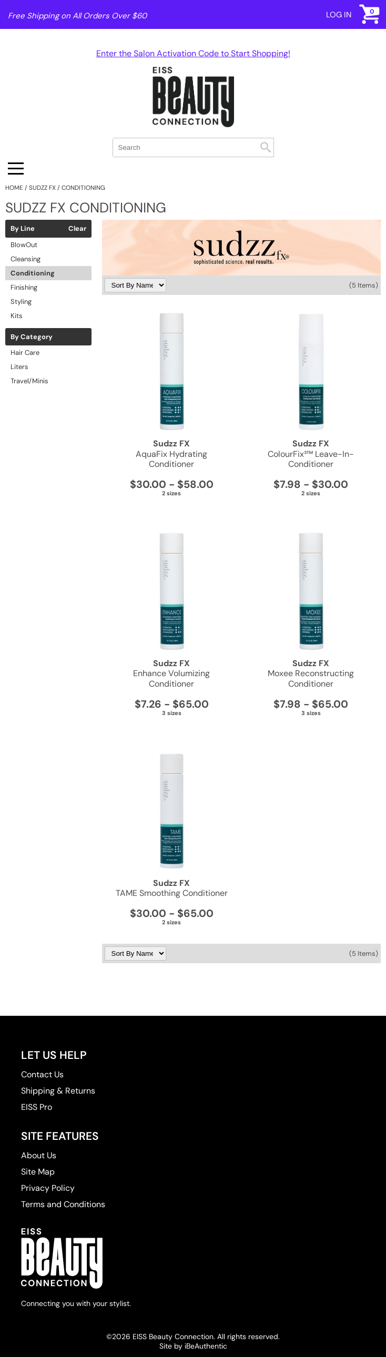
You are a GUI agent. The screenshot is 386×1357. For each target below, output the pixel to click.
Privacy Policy (48, 1187)
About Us (38, 1155)
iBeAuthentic (206, 1346)
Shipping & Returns (58, 1090)
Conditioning (33, 273)
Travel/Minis (29, 380)
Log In (338, 14)
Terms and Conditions (63, 1204)
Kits (17, 315)
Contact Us (42, 1074)
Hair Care (25, 352)
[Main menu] (16, 168)
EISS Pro (36, 1107)
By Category (32, 337)
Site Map (38, 1171)
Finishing (24, 287)
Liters (19, 366)
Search (265, 147)
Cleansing (25, 258)
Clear (77, 228)
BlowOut (24, 244)
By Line (23, 228)
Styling (21, 301)
